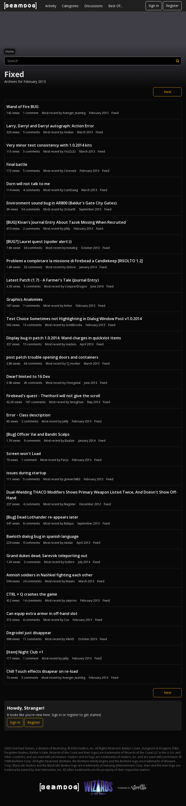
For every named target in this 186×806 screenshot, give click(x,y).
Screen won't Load (23, 453)
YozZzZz (70, 151)
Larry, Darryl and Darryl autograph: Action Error (50, 126)
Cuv (66, 620)
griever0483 (72, 479)
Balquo (69, 523)
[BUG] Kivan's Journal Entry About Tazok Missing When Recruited (66, 222)
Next (167, 91)
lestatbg (71, 248)
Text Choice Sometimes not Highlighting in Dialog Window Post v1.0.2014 (74, 318)
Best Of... (115, 6)
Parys (64, 460)
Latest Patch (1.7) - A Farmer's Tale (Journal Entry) (52, 280)
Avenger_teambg (74, 113)
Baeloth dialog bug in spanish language (42, 536)
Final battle (16, 164)
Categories (70, 6)
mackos (71, 344)
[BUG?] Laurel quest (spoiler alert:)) (39, 241)
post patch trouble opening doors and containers (52, 357)
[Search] (177, 61)
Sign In (154, 5)
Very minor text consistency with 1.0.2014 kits (49, 145)
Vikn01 (70, 639)
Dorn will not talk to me (28, 183)
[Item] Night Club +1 (24, 652)
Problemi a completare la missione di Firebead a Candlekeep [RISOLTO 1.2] (74, 260)
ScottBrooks (74, 325)
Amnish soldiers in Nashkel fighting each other (49, 575)
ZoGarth (69, 209)
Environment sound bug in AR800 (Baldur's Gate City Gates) (61, 203)
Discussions (93, 6)
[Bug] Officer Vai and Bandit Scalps (38, 434)
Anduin (69, 132)
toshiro (70, 562)
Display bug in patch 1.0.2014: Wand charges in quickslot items (63, 338)
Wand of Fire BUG (22, 106)
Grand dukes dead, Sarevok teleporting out (46, 555)
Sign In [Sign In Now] (15, 722)
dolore (71, 267)
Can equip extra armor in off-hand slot (41, 613)
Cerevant (70, 171)
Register (172, 5)
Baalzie (70, 441)
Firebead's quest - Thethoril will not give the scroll (53, 395)
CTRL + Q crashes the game (31, 594)
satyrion (71, 600)
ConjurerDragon (76, 286)
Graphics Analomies (24, 299)
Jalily (67, 229)
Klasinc (70, 581)
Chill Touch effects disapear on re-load (42, 671)
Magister (70, 504)
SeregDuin (77, 402)
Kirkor (68, 306)
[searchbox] (93, 61)
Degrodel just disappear (28, 632)
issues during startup (26, 472)
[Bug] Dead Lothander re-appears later (42, 517)
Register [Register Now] (33, 722)
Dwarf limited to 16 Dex (28, 376)
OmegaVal (73, 383)
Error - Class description (28, 415)
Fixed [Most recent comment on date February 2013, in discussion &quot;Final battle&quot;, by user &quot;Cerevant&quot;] (105, 171)
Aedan (68, 543)
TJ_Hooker (73, 363)
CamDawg (71, 190)
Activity (50, 6)
